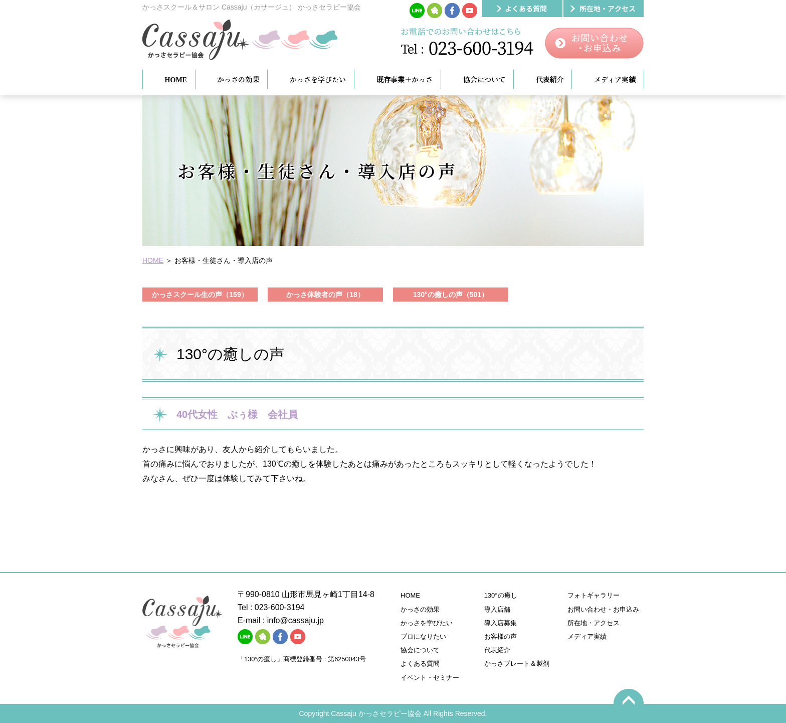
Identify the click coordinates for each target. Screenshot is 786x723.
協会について (420, 650)
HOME (152, 260)
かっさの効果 (420, 609)
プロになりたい (423, 636)
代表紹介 (497, 650)
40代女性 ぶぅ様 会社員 (237, 414)
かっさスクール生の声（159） (200, 295)
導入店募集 (500, 623)
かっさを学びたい (427, 623)
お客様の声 (500, 636)
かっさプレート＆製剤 (516, 663)
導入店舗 (497, 609)
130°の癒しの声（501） (450, 295)
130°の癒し (500, 595)
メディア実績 (587, 636)
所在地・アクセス (593, 623)
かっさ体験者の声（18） (325, 295)
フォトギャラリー (593, 595)
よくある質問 (420, 663)
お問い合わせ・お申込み (603, 609)
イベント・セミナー (430, 677)
